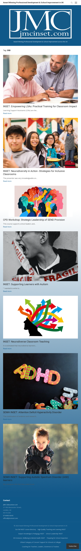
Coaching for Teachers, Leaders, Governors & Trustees (40, 546)
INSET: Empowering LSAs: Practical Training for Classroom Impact (40, 106)
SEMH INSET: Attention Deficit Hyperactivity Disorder (32, 412)
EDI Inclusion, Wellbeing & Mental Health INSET (29, 538)
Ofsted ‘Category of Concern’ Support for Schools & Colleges (40, 542)
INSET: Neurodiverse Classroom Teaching (26, 341)
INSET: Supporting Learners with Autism (25, 284)
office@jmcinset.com (10, 518)
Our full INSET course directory (25, 529)
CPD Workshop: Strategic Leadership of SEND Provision (34, 219)
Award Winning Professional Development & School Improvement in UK (33, 2)
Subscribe (72, 546)
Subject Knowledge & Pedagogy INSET (31, 534)
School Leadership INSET (54, 534)
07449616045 (8, 515)
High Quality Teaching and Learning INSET (52, 529)
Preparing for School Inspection (57, 538)
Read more (7, 113)
